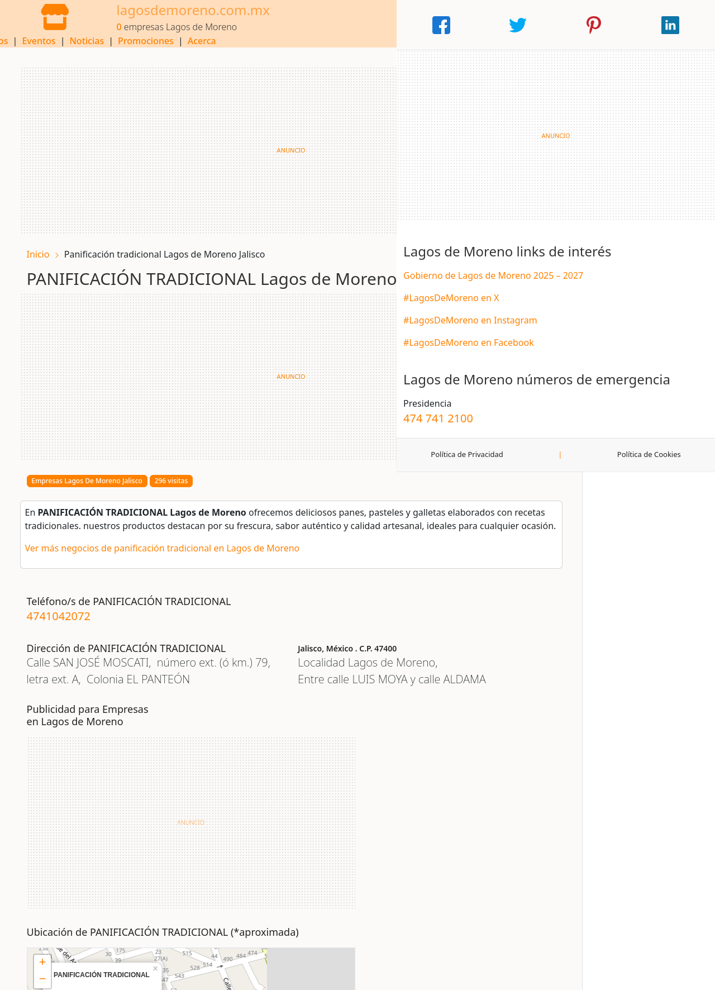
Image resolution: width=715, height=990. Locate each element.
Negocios (281, 25)
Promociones (438, 25)
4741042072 (65, 623)
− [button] (290, 776)
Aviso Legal (90, 973)
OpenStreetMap (443, 906)
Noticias (380, 25)
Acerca (494, 25)
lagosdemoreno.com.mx (173, 18)
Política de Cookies (672, 500)
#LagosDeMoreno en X (590, 327)
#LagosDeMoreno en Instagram (610, 350)
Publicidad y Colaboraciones (417, 973)
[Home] (44, 24)
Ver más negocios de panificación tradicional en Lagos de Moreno (169, 555)
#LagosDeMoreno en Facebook (608, 372)
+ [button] (290, 759)
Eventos (332, 25)
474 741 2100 (578, 463)
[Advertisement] (268, 143)
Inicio (45, 247)
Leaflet (401, 906)
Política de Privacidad (583, 500)
